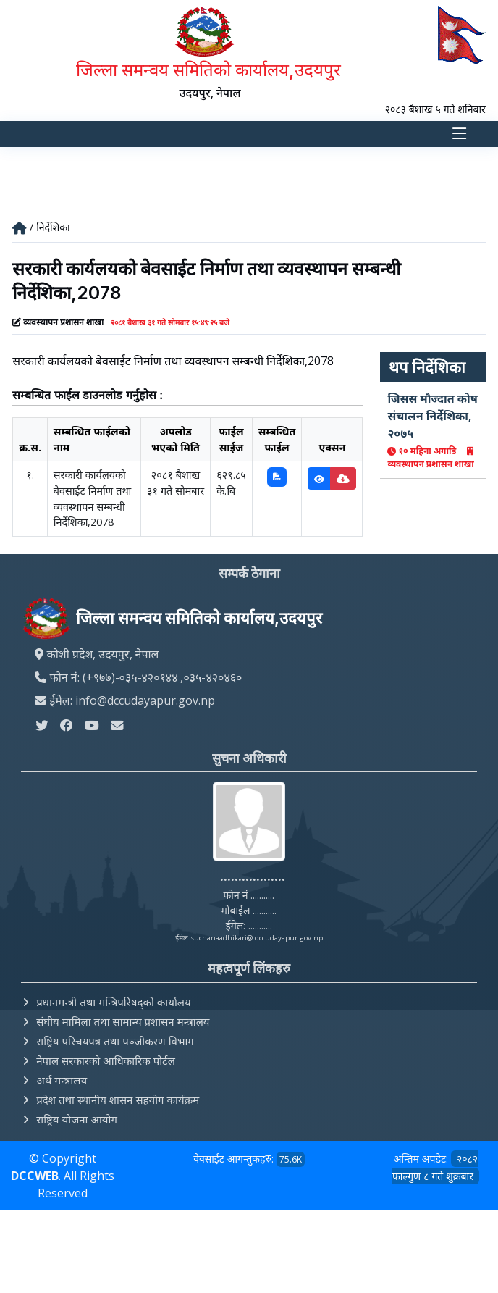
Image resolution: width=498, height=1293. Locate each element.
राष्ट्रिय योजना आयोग (76, 1119)
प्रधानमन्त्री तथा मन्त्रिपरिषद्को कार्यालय (113, 1002)
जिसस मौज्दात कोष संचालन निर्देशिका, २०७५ (432, 415)
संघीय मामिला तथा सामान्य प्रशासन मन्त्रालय (122, 1021)
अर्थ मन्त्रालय (61, 1080)
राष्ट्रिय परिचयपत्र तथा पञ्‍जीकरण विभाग (115, 1041)
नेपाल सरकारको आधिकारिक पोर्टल (105, 1060)
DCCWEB (35, 1176)
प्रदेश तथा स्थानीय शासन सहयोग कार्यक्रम (117, 1099)
